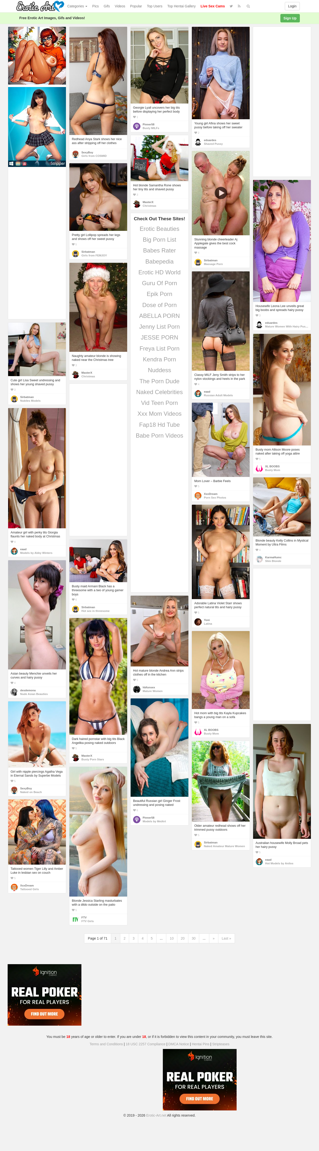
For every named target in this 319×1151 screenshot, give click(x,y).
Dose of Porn (159, 305)
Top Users (154, 6)
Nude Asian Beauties (34, 694)
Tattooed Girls (29, 889)
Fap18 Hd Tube (159, 424)
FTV (84, 917)
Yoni (207, 620)
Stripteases (220, 1044)
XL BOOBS (272, 466)
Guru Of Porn (159, 283)
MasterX (148, 202)
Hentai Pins (201, 1044)
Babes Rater (159, 250)
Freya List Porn (159, 348)
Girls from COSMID (94, 155)
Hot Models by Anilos (279, 863)
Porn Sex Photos (215, 497)
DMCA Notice (178, 1044)
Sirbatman (210, 260)
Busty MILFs (151, 128)
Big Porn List (159, 239)
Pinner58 (148, 124)
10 (172, 938)
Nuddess (159, 370)
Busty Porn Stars (92, 759)
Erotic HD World (159, 272)
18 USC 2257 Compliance (146, 1044)
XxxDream (210, 493)
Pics (95, 6)
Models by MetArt (154, 821)
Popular (136, 6)
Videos (120, 6)
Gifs (107, 6)
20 (183, 938)
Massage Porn (213, 264)
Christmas (149, 205)
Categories (77, 6)
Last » (226, 938)
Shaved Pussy (213, 143)
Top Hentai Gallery (181, 6)
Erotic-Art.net (156, 1115)
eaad (207, 391)
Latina (208, 623)
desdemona (28, 690)
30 (194, 938)
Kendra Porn (159, 359)
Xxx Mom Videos (159, 413)
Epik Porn (159, 294)
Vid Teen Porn (159, 402)
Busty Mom (272, 470)
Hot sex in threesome (95, 610)
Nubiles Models (30, 400)
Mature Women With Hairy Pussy (287, 326)
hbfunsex (149, 687)
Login (292, 6)
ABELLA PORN (159, 315)
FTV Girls (87, 921)
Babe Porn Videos (159, 435)
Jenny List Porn (159, 326)
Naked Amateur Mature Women (224, 846)
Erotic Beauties (159, 228)
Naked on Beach (31, 792)
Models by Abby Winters (36, 552)
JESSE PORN (159, 337)
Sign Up (290, 18)
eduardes (210, 140)
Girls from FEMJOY (94, 255)
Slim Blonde (273, 561)
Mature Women (153, 691)
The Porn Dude (159, 381)
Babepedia (159, 261)
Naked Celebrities (159, 392)
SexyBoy (87, 152)
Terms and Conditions (106, 1044)
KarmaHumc (273, 557)
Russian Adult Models (218, 395)
